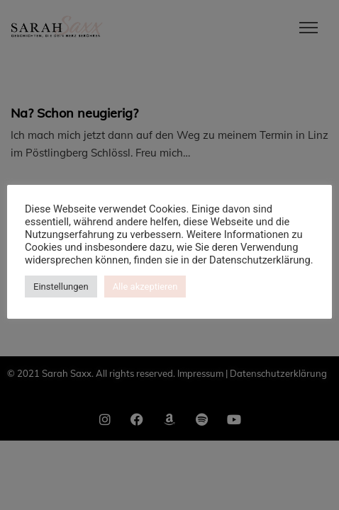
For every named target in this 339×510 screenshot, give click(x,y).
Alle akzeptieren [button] (145, 286)
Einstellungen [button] (61, 286)
